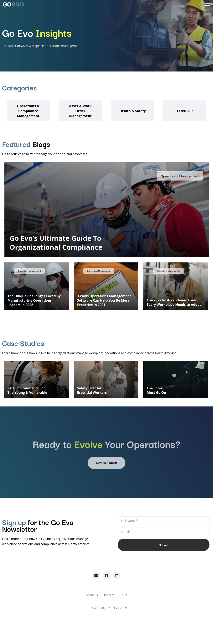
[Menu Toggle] (207, 4)
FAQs (123, 595)
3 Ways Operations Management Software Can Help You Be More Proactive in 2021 (104, 300)
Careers (109, 595)
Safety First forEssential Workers (92, 390)
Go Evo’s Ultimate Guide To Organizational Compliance (56, 242)
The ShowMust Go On (156, 390)
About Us (92, 595)
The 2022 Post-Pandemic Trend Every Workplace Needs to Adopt (174, 302)
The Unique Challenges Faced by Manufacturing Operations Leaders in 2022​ (34, 300)
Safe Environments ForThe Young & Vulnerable (27, 390)
